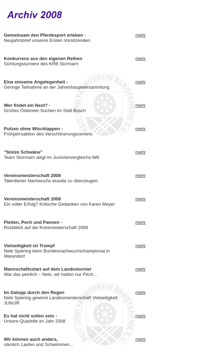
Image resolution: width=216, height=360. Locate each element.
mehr (140, 35)
